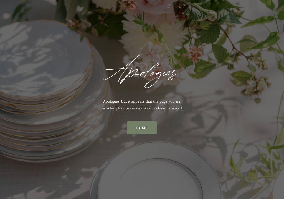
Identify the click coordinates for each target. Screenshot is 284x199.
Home (142, 127)
